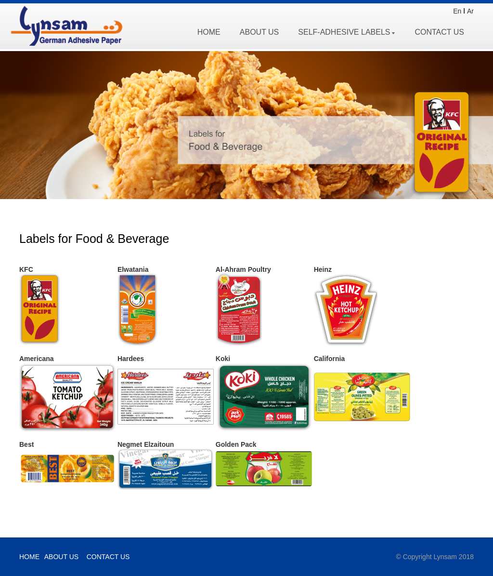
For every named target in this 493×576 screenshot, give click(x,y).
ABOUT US (259, 32)
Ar (470, 11)
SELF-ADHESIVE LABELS (346, 32)
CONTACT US (439, 32)
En (457, 11)
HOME (209, 32)
